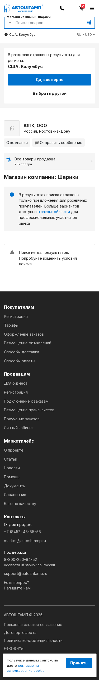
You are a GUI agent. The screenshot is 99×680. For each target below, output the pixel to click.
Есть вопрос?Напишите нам (17, 585)
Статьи (10, 459)
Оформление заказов (24, 334)
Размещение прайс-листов (29, 410)
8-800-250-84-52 (49, 562)
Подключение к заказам (26, 401)
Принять (79, 663)
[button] (86, 34)
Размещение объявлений (27, 343)
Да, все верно (49, 79)
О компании (17, 142)
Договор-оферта (20, 632)
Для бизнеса (15, 383)
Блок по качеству (20, 503)
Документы (15, 486)
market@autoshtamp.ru (25, 540)
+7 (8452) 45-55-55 (22, 531)
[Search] (43, 22)
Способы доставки (21, 352)
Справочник (15, 494)
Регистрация (16, 316)
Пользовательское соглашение (33, 624)
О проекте (13, 450)
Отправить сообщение (58, 142)
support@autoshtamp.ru (25, 573)
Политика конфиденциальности (33, 640)
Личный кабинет (19, 427)
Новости (12, 468)
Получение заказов (22, 419)
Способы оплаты (19, 361)
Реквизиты (13, 648)
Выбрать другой (50, 93)
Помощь (12, 477)
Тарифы (11, 325)
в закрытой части (54, 211)
